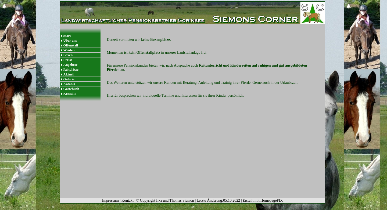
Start (67, 36)
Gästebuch (71, 89)
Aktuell (68, 74)
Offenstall (70, 45)
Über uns (70, 40)
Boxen (68, 55)
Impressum (110, 200)
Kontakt (69, 94)
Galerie (68, 79)
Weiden (69, 50)
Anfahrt (69, 84)
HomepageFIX (271, 200)
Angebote (70, 65)
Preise (68, 60)
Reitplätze (70, 69)
